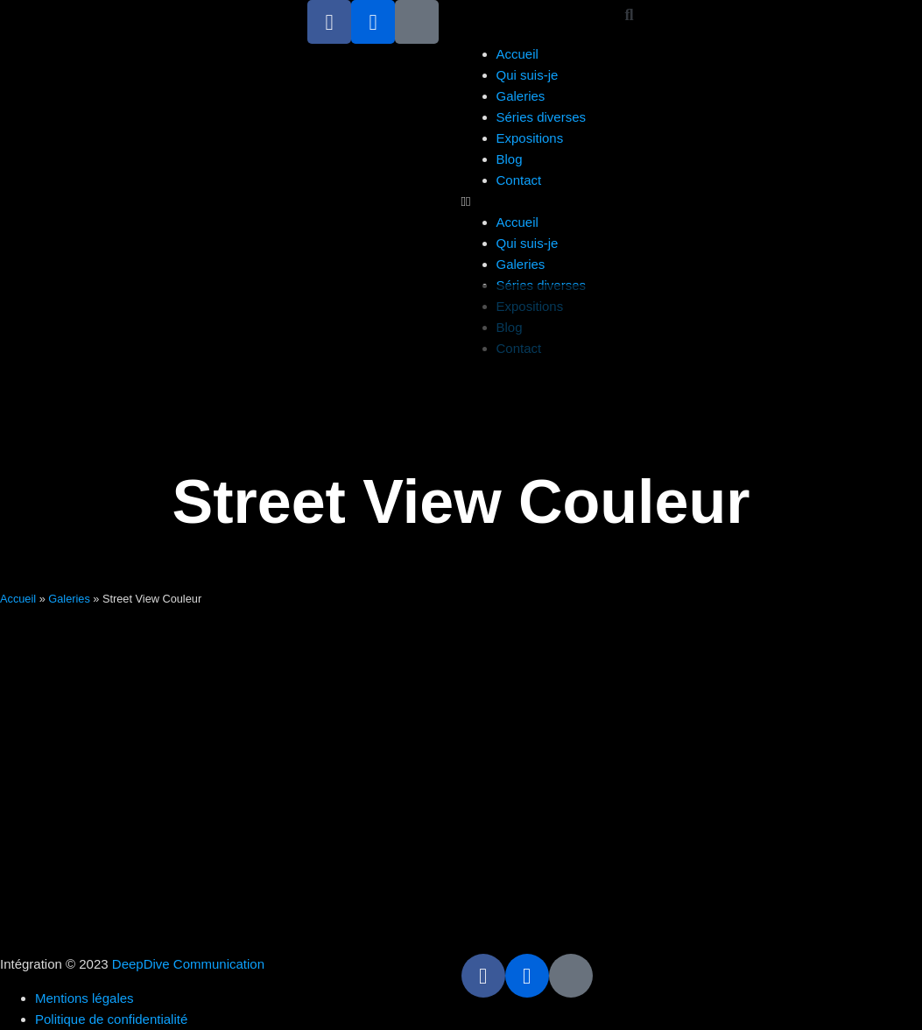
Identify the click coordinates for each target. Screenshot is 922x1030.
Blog (509, 159)
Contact (519, 180)
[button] (629, 14)
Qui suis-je (527, 74)
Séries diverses (541, 116)
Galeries (520, 95)
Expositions (530, 138)
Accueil (517, 53)
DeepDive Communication (190, 963)
